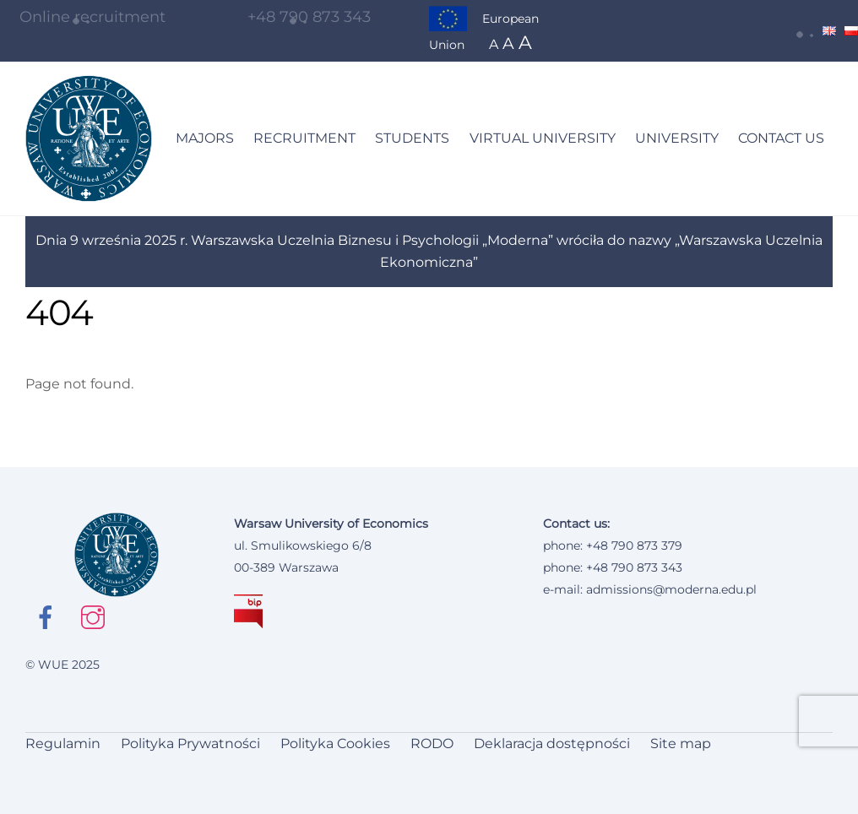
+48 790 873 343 (309, 16)
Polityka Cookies (335, 743)
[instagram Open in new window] (96, 616)
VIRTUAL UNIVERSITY (543, 138)
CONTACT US (781, 138)
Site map (680, 743)
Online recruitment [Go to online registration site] (83, 16)
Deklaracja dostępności (552, 743)
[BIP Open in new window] (248, 611)
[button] (806, 30)
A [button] (493, 44)
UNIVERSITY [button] (677, 138)
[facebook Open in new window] (48, 617)
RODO (431, 743)
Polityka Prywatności (190, 743)
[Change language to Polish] (851, 30)
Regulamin (62, 743)
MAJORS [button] (205, 138)
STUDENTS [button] (412, 138)
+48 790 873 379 (634, 545)
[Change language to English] (829, 30)
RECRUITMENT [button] (304, 138)
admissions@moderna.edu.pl (671, 589)
